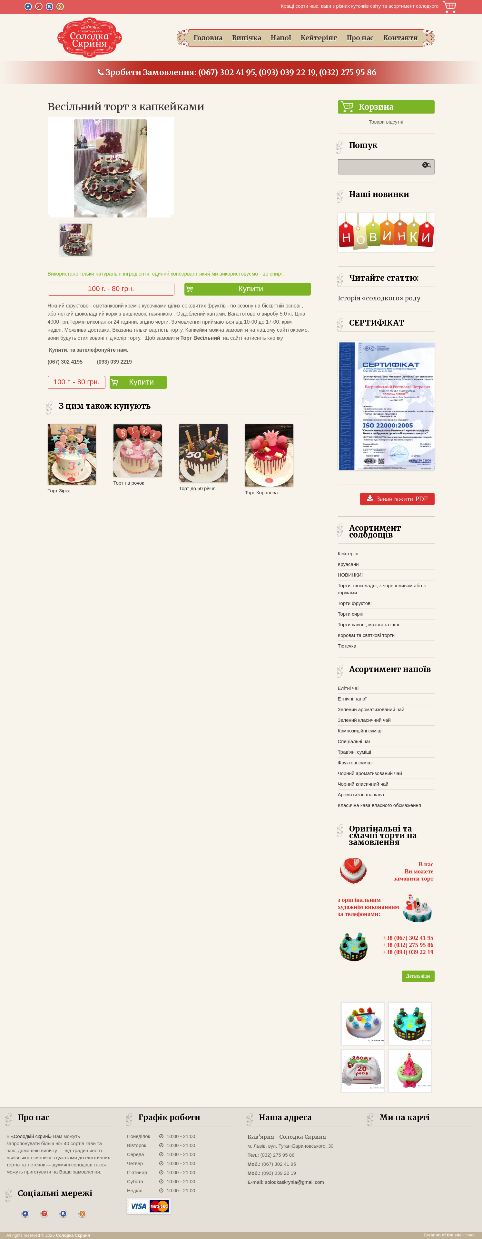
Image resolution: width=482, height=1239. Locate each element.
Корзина (449, 7)
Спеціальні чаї (354, 741)
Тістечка (347, 646)
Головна (207, 38)
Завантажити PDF (397, 499)
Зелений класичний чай (364, 720)
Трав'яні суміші (354, 752)
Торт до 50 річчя (197, 488)
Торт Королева (261, 492)
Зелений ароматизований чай (371, 709)
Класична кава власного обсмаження (379, 805)
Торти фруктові (355, 603)
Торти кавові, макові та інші (368, 624)
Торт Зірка (59, 490)
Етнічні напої (352, 698)
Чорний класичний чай (363, 784)
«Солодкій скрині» (31, 1136)
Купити (250, 288)
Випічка (246, 38)
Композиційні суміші (360, 730)
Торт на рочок (128, 483)
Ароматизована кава (361, 794)
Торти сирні (351, 614)
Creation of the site (443, 1235)
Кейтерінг (319, 38)
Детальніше (418, 976)
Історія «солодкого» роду (379, 298)
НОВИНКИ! (350, 575)
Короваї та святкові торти (366, 635)
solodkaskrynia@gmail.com (294, 1182)
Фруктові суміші (355, 762)
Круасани (348, 564)
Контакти (400, 38)
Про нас (360, 38)
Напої (281, 38)
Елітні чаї (348, 688)
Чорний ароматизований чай (370, 773)
